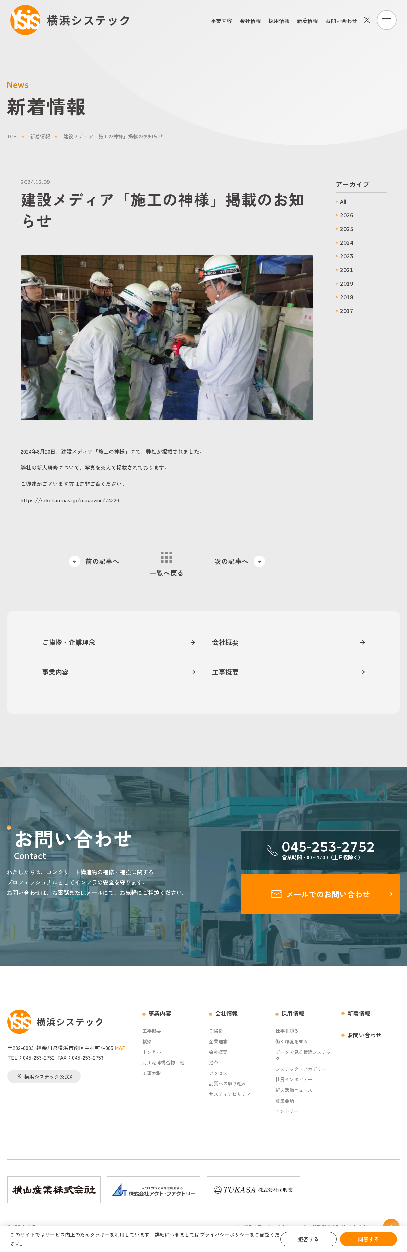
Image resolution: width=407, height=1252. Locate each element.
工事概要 (225, 672)
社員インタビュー (293, 1079)
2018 (346, 297)
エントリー (287, 1111)
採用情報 (279, 20)
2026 (346, 215)
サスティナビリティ (230, 1094)
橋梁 (147, 1041)
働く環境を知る (291, 1041)
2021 (346, 270)
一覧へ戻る (167, 565)
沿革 (213, 1062)
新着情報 (307, 20)
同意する (368, 1239)
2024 (346, 243)
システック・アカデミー (300, 1069)
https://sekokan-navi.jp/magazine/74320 (70, 500)
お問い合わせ (341, 20)
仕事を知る (287, 1031)
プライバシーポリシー (225, 1234)
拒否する (308, 1239)
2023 (346, 256)
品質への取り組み (227, 1083)
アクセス (218, 1073)
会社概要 (225, 642)
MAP (120, 1048)
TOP (12, 136)
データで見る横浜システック (303, 1055)
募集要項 (284, 1101)
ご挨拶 (216, 1031)
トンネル (151, 1052)
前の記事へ (93, 561)
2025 (346, 229)
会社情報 (250, 20)
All (343, 202)
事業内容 (221, 20)
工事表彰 (151, 1073)
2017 (346, 311)
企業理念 (218, 1041)
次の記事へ (240, 561)
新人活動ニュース (293, 1090)
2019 (346, 284)
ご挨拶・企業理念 (68, 642)
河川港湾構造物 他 (163, 1062)
